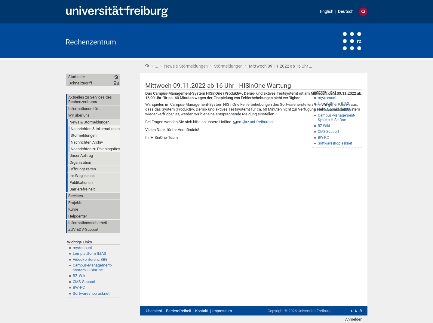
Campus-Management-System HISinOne (92, 267)
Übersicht (154, 311)
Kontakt (201, 311)
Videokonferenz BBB (90, 259)
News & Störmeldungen (186, 66)
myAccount (82, 247)
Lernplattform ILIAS (89, 253)
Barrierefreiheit (178, 311)
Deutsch (346, 11)
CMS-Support (84, 281)
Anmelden (353, 319)
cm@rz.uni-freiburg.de (256, 122)
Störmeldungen (228, 66)
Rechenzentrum (91, 42)
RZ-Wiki (79, 275)
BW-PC (79, 287)
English (326, 11)
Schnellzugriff (80, 83)
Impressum (222, 311)
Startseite (147, 65)
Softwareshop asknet (335, 143)
